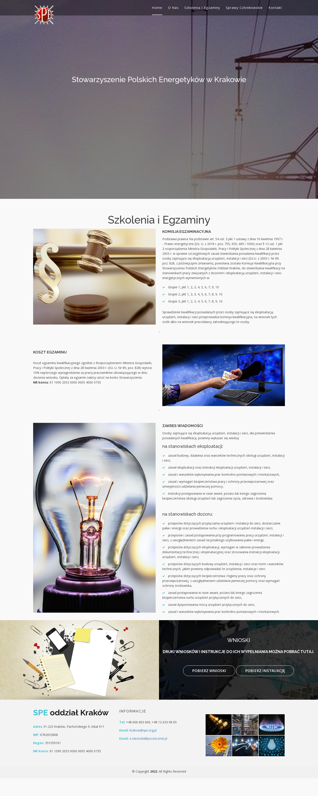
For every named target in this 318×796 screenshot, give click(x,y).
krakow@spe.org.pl (143, 730)
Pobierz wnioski (209, 670)
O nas (173, 7)
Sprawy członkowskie (244, 7)
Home (157, 7)
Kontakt (275, 7)
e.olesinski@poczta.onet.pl (148, 738)
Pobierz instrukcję (265, 670)
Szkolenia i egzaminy (202, 7)
